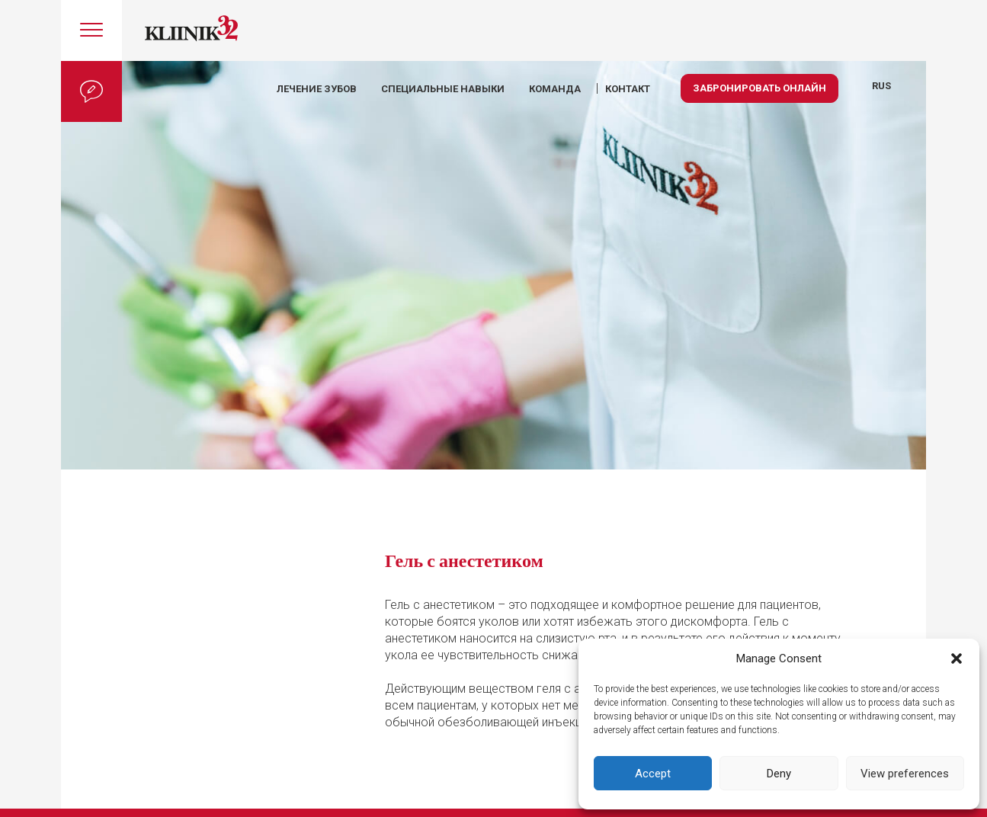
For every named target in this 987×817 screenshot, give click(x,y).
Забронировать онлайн (759, 88)
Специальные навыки (443, 89)
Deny (779, 773)
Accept (653, 773)
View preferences (904, 773)
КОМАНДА (555, 89)
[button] (956, 658)
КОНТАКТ (627, 89)
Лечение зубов (317, 89)
